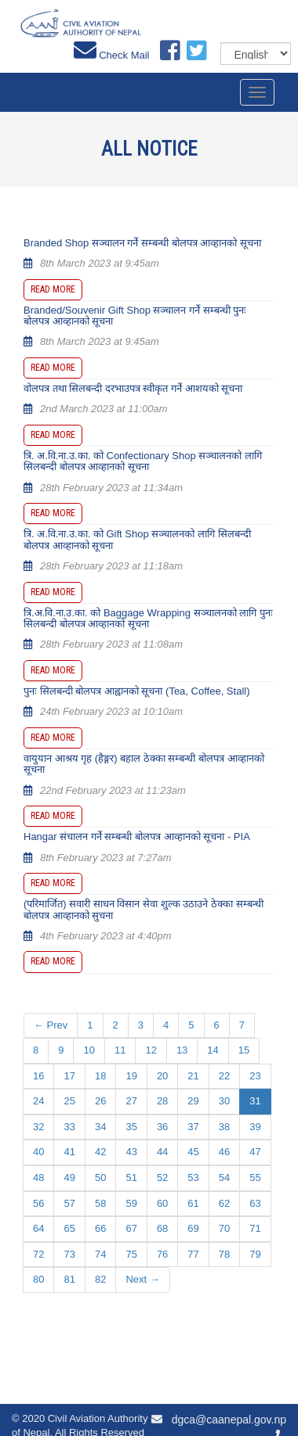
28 (162, 1101)
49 (69, 1177)
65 (69, 1228)
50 (100, 1177)
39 (254, 1127)
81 (69, 1279)
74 (100, 1254)
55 (254, 1177)
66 (100, 1228)
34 (100, 1127)
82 (100, 1279)
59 (130, 1203)
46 (224, 1152)
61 (192, 1203)
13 (181, 1050)
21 (192, 1076)
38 (224, 1127)
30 (224, 1101)
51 (130, 1177)
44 (162, 1152)
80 (38, 1279)
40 (38, 1152)
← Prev (50, 1025)
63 (254, 1203)
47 (254, 1152)
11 (119, 1050)
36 (162, 1127)
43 (130, 1152)
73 (69, 1254)
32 (38, 1127)
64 (38, 1228)
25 (69, 1101)
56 (38, 1203)
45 (192, 1152)
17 (69, 1076)
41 (69, 1152)
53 (192, 1177)
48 (38, 1177)
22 (224, 1076)
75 (130, 1254)
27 (130, 1101)
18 (100, 1076)
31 (254, 1101)
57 (69, 1203)
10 (88, 1050)
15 (243, 1050)
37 (192, 1127)
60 (162, 1203)
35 (130, 1127)
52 (162, 1177)
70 (224, 1228)
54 (224, 1177)
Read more (53, 289)
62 (224, 1203)
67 (130, 1228)
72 (38, 1254)
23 (254, 1076)
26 (100, 1101)
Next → (142, 1279)
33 (69, 1127)
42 (100, 1152)
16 (38, 1076)
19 (130, 1076)
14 (212, 1050)
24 (38, 1101)
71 (254, 1228)
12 (150, 1050)
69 (192, 1228)
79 (254, 1254)
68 (162, 1228)
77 (192, 1254)
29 (192, 1101)
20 (162, 1076)
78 (224, 1254)
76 (162, 1254)
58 (100, 1203)
